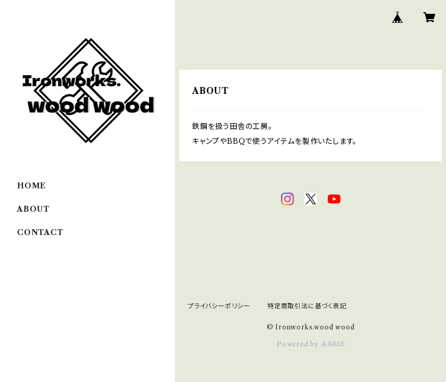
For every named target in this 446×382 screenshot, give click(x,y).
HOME (31, 185)
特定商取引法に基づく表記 (307, 306)
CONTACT (40, 232)
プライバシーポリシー (219, 306)
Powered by (310, 344)
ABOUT (33, 209)
